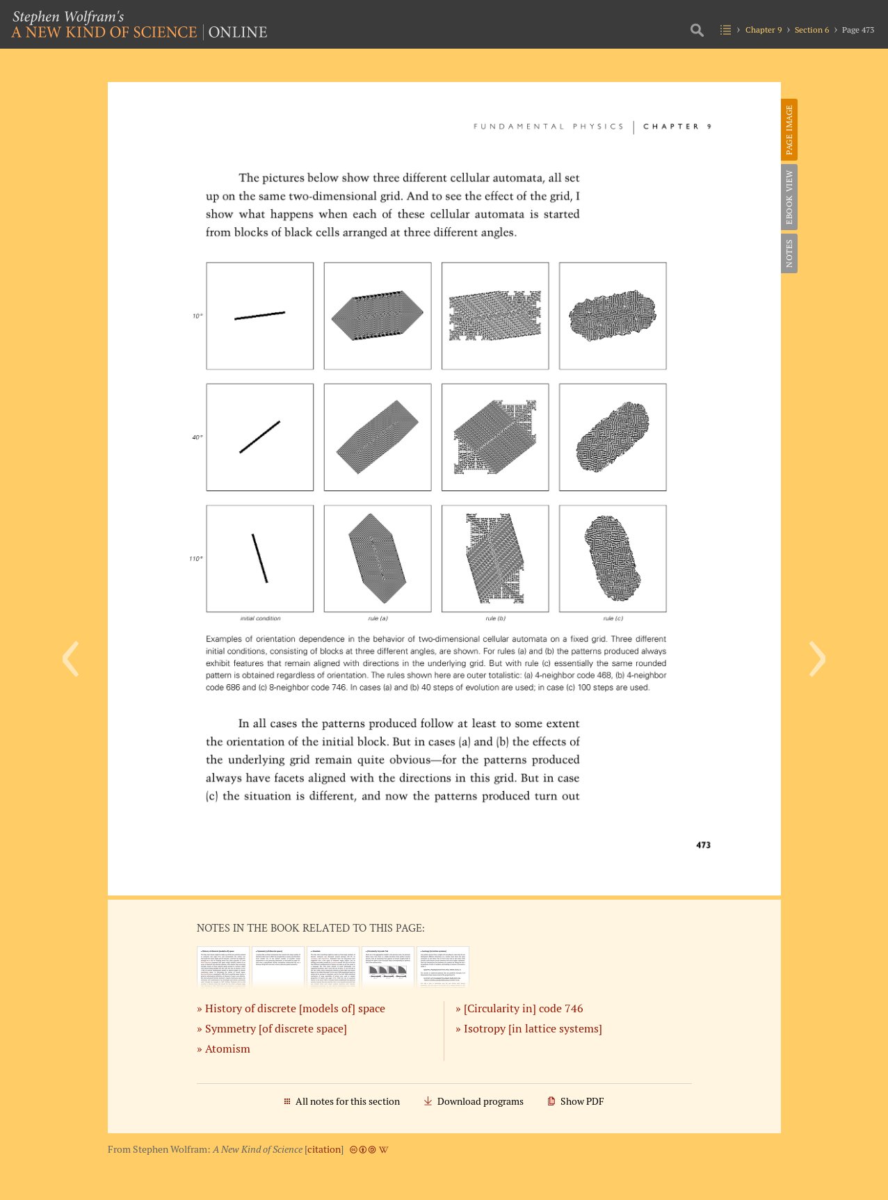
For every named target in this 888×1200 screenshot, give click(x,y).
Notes (789, 253)
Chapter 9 (763, 29)
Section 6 (812, 29)
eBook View (789, 197)
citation (324, 1149)
